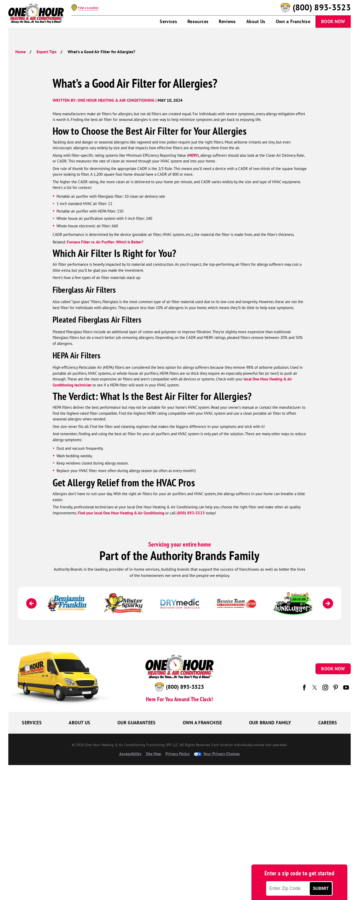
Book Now (333, 21)
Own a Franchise (293, 21)
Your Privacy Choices (217, 753)
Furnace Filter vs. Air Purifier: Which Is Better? (105, 242)
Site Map (153, 753)
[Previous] (31, 603)
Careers (327, 723)
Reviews (227, 21)
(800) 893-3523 (322, 7)
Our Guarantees (136, 723)
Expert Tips (47, 51)
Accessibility (130, 753)
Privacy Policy (177, 753)
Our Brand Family (270, 723)
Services (168, 21)
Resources (197, 21)
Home (20, 51)
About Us (255, 21)
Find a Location (88, 8)
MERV (193, 155)
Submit (321, 888)
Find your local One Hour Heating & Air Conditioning (121, 512)
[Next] (328, 603)
